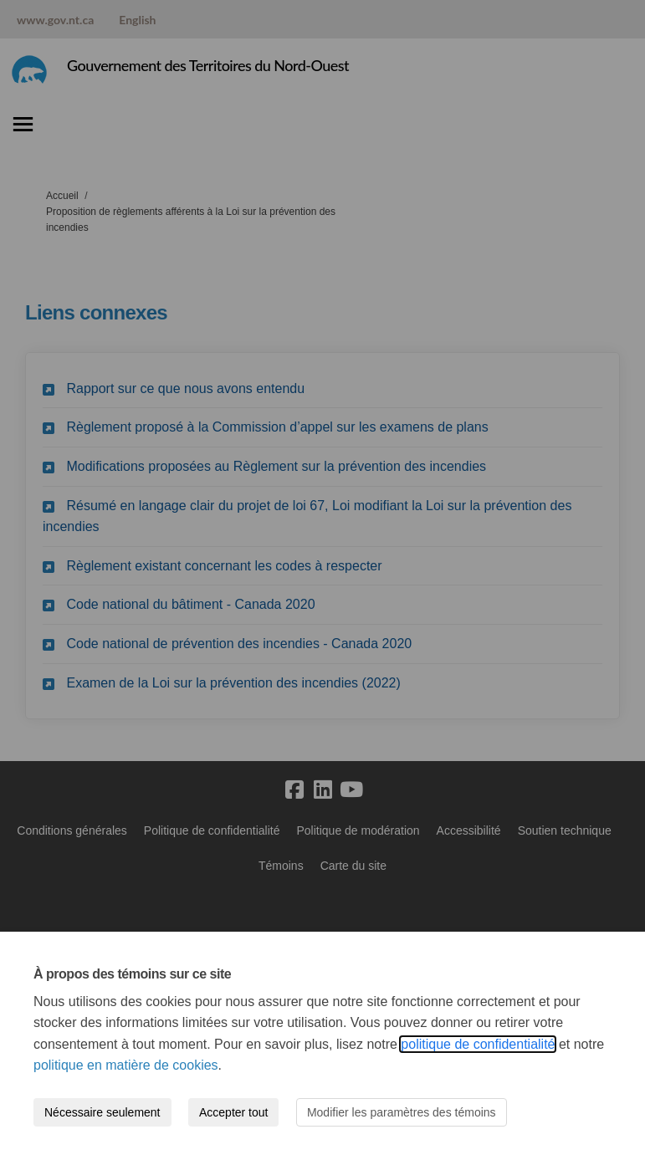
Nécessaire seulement (102, 1112)
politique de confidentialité (478, 1044)
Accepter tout (234, 1112)
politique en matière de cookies (125, 1065)
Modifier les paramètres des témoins (401, 1112)
